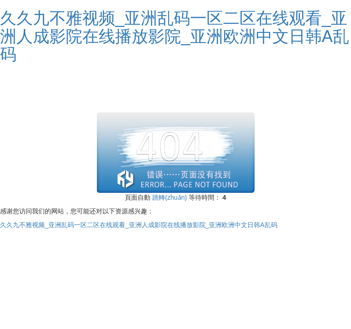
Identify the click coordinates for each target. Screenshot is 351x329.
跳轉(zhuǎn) (169, 197)
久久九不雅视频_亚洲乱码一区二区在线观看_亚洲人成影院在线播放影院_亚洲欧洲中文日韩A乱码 (174, 36)
